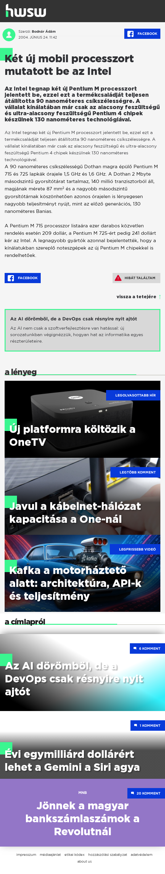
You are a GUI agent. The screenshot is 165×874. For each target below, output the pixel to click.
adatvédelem (141, 854)
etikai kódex (74, 854)
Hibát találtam (135, 277)
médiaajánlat (50, 854)
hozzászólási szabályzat (107, 854)
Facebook (142, 34)
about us (84, 861)
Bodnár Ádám (44, 31)
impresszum (26, 854)
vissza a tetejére (136, 297)
